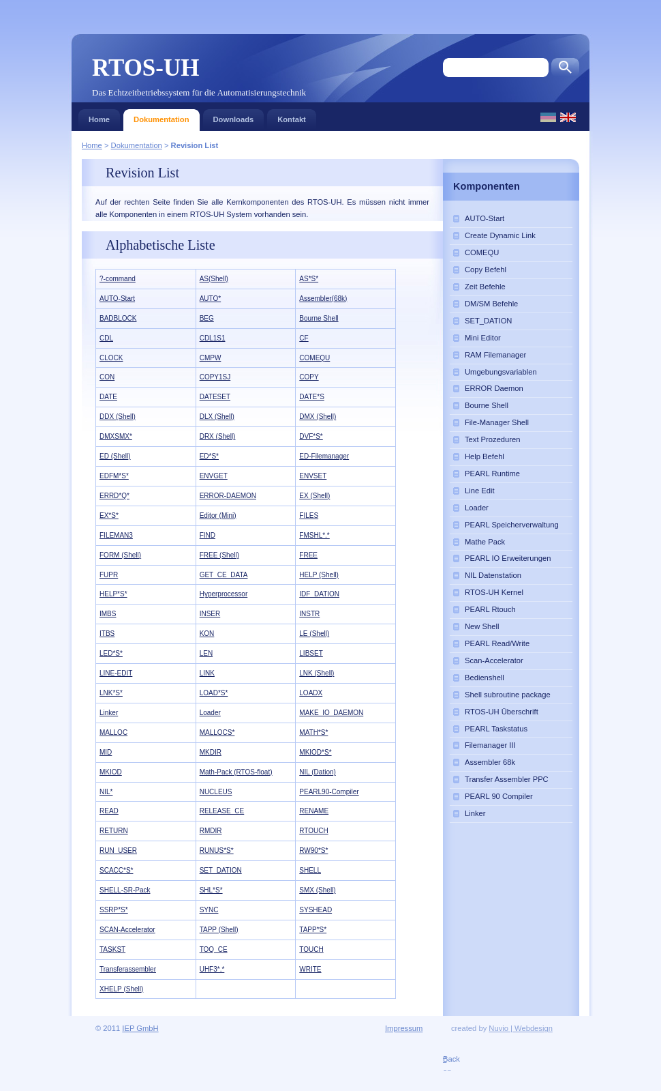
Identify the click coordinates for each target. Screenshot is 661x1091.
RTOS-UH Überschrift (501, 712)
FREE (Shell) (219, 555)
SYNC (209, 910)
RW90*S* (313, 850)
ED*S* (209, 456)
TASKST (112, 949)
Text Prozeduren (492, 439)
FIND (207, 535)
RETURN (113, 830)
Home (99, 116)
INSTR (309, 613)
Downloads (233, 116)
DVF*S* (310, 436)
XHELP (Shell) (121, 989)
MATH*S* (313, 732)
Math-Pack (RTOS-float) (236, 772)
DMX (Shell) (317, 416)
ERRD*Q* (114, 495)
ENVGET (214, 476)
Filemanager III (490, 745)
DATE (108, 397)
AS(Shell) (214, 278)
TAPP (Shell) (219, 929)
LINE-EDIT (115, 673)
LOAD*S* (214, 693)
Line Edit (480, 490)
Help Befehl (484, 456)
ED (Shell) (115, 456)
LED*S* (111, 653)
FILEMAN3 (116, 535)
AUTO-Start (117, 298)
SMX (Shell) (317, 890)
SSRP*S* (113, 910)
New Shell (482, 626)
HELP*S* (113, 594)
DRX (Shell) (218, 436)
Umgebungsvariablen (501, 372)
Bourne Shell (318, 318)
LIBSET (310, 653)
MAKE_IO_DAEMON (331, 712)
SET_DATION (221, 870)
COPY (308, 377)
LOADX (310, 693)
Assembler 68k (490, 762)
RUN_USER (118, 850)
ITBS (106, 633)
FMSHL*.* (314, 535)
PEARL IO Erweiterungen (508, 558)
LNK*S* (111, 693)
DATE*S (311, 397)
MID (105, 752)
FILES (308, 515)
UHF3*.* (212, 969)
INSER (210, 613)
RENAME (313, 811)
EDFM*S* (114, 476)
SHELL (310, 870)
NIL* (105, 792)
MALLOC (113, 732)
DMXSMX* (115, 436)
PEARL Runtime (492, 473)
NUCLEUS (216, 792)
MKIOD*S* (315, 752)
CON (106, 377)
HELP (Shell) (319, 575)
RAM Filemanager (495, 355)
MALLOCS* (217, 732)
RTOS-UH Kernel (494, 592)
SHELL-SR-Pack (124, 890)
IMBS (107, 613)
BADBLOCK (117, 318)
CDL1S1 (213, 338)
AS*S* (308, 278)
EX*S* (109, 515)
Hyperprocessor (224, 594)
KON (207, 633)
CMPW (210, 358)
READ (109, 811)
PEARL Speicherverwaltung (512, 525)
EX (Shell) (314, 495)
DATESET (215, 397)
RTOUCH (313, 830)
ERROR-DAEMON (228, 495)
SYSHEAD (315, 910)
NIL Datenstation (493, 575)
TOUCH (311, 949)
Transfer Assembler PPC (507, 779)
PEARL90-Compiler (328, 792)
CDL (106, 338)
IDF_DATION (319, 594)
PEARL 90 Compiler (499, 796)
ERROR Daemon (494, 388)
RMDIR (211, 830)
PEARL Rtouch (490, 609)
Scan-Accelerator (494, 660)
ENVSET (312, 476)
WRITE (310, 969)
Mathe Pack (485, 542)
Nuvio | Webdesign (521, 1028)
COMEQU (314, 358)
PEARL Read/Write (497, 643)
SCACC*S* (116, 870)
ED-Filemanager (324, 456)
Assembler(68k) (323, 298)
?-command (117, 278)
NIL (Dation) (317, 772)
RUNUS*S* (217, 850)
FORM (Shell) (120, 555)
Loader (210, 712)
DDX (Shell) (117, 416)
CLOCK (111, 358)
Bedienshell (484, 677)
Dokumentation (161, 116)
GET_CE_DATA (224, 575)
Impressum (403, 1028)
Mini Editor (483, 338)
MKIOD (110, 772)
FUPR (108, 575)
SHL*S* (211, 890)
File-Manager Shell (497, 422)
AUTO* (210, 298)
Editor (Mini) (218, 515)
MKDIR (210, 752)
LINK (207, 673)
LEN (206, 653)
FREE (308, 555)
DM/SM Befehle (491, 304)
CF (303, 338)
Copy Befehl (485, 269)
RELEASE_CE (222, 811)
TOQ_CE (214, 949)
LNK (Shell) (316, 673)
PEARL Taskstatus (496, 729)
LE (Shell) (314, 633)
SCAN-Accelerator (127, 929)
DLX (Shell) (217, 416)
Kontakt (291, 116)
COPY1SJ (215, 377)
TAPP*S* (312, 929)
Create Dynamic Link (500, 235)
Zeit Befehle (485, 286)
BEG (207, 318)
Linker (108, 712)
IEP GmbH (140, 1028)
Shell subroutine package (508, 694)
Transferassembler (127, 969)
